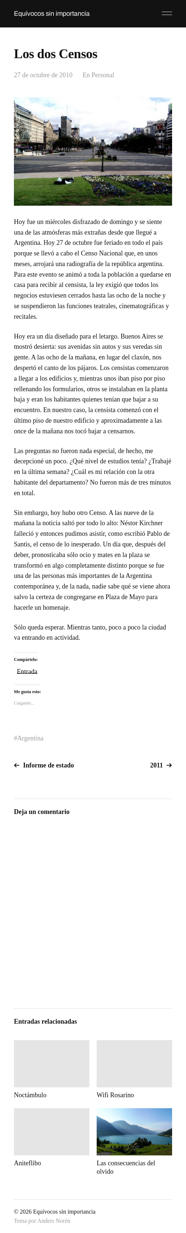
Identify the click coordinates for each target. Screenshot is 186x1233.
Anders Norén (53, 1221)
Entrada (27, 670)
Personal (103, 75)
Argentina (30, 738)
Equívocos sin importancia (52, 13)
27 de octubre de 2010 (43, 75)
